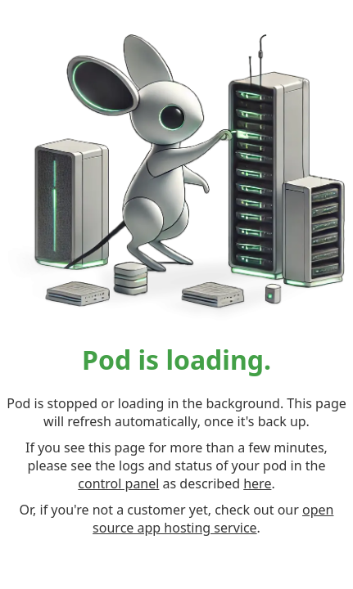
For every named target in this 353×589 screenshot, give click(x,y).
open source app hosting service (213, 519)
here (257, 483)
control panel (118, 483)
